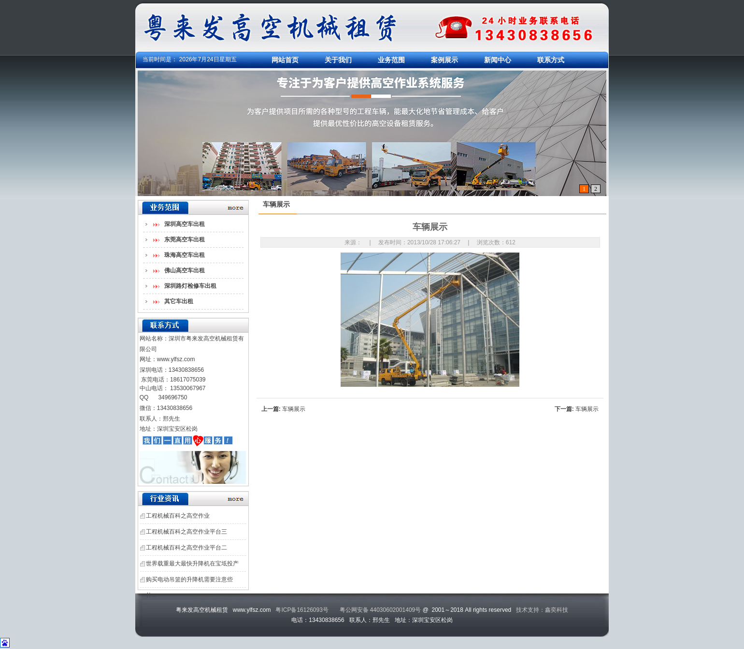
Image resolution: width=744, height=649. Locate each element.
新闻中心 (497, 60)
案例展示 (444, 60)
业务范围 (391, 60)
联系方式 (550, 60)
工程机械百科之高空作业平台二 (186, 547)
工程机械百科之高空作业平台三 (186, 531)
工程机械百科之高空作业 (178, 515)
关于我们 (338, 60)
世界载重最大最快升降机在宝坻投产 (192, 563)
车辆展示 (293, 409)
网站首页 (285, 60)
